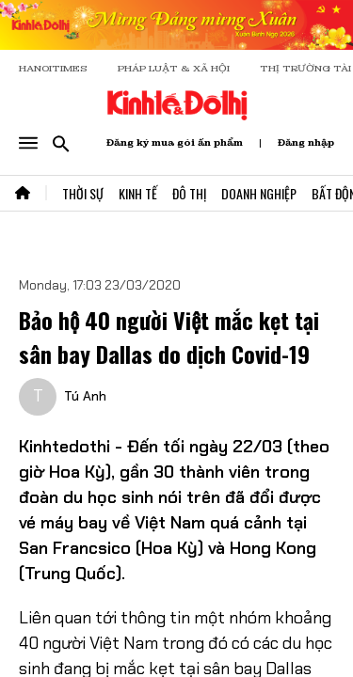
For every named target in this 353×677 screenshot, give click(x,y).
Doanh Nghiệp (259, 193)
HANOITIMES (53, 68)
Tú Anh (85, 395)
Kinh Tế (138, 193)
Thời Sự (83, 193)
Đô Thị (189, 193)
